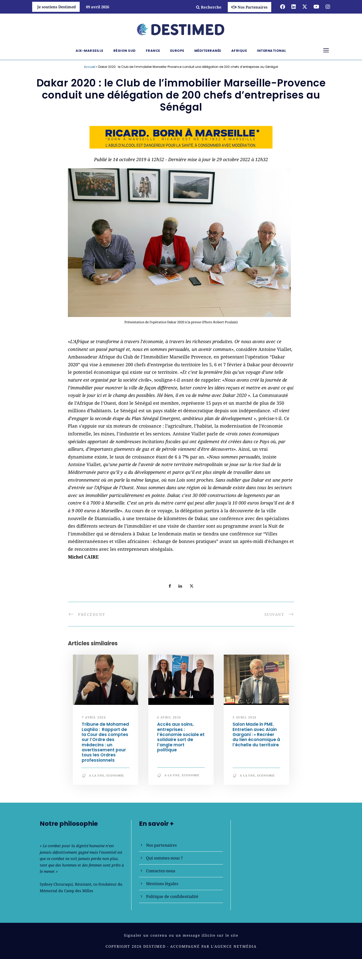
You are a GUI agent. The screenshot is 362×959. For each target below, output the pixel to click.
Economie (115, 775)
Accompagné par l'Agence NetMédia (213, 946)
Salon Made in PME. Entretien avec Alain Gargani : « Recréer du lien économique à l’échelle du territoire (256, 734)
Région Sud (124, 50)
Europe (177, 50)
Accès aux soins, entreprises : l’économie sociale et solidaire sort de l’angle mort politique (181, 737)
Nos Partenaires (249, 7)
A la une (96, 775)
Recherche (208, 7)
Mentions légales (162, 883)
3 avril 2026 (245, 717)
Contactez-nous (160, 871)
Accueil (89, 67)
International (271, 50)
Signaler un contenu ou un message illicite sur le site (181, 935)
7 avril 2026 (94, 717)
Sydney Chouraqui (56, 884)
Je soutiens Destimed (56, 6)
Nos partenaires (161, 845)
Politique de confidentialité (172, 896)
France (153, 50)
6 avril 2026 (169, 717)
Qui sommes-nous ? (164, 858)
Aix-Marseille (89, 50)
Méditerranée (207, 50)
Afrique (239, 50)
